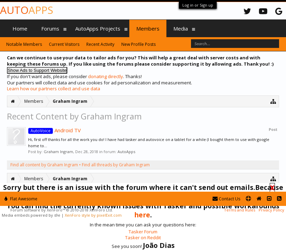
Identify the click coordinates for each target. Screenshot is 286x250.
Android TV (54, 130)
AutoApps (126, 151)
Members (147, 28)
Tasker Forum (143, 231)
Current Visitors (64, 44)
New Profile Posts (138, 44)
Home (19, 28)
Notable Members (24, 44)
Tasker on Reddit (143, 237)
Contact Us (226, 199)
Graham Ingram (58, 151)
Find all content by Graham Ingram (44, 165)
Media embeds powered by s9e (31, 215)
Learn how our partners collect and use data (53, 88)
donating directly (105, 76)
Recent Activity (100, 44)
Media (180, 28)
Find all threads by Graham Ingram (116, 165)
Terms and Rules (239, 209)
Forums (50, 28)
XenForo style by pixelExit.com (93, 215)
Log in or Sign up (197, 5)
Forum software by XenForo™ (61, 209)
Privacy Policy (271, 209)
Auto (26, 10)
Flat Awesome (21, 199)
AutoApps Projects (97, 28)
